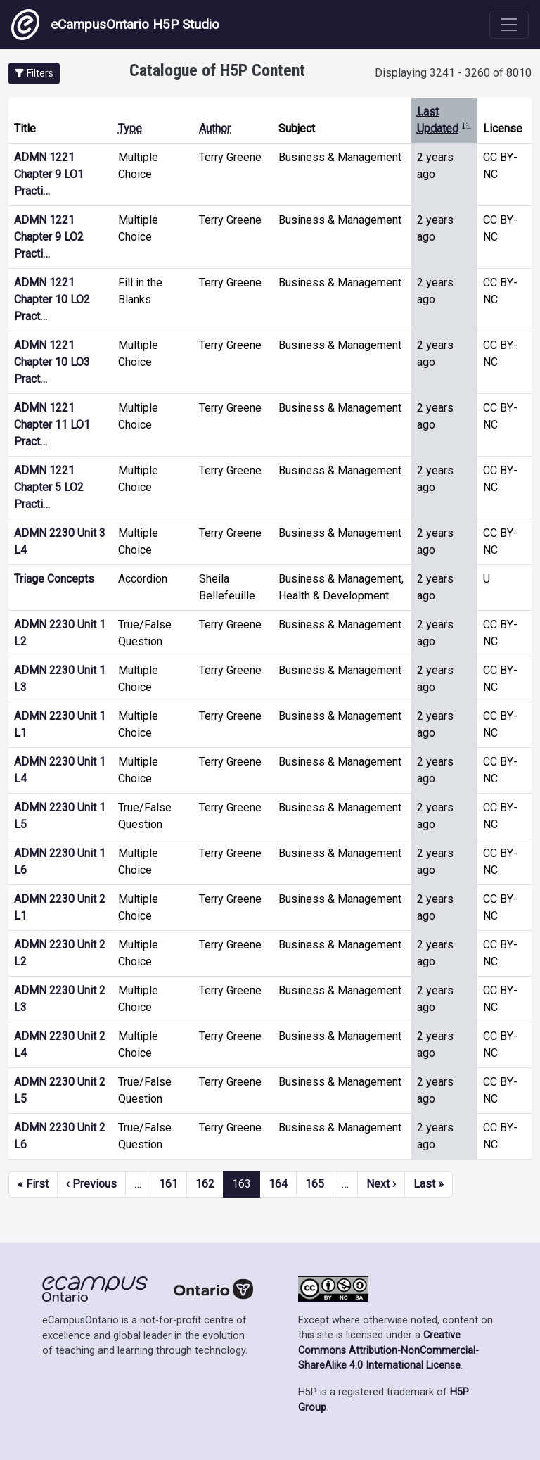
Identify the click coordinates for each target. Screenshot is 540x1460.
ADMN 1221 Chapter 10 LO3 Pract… (52, 362)
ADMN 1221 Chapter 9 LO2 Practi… (49, 236)
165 (314, 1184)
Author (215, 128)
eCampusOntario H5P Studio (115, 24)
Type (130, 128)
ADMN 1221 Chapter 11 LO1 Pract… (52, 424)
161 (168, 1184)
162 (204, 1184)
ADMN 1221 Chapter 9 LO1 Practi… (49, 174)
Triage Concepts (54, 578)
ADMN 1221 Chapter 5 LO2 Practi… (49, 487)
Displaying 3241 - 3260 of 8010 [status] (453, 73)
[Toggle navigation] (509, 25)
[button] (34, 73)
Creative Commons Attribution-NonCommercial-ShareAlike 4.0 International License (388, 1350)
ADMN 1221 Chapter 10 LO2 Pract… (52, 299)
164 (278, 1184)
